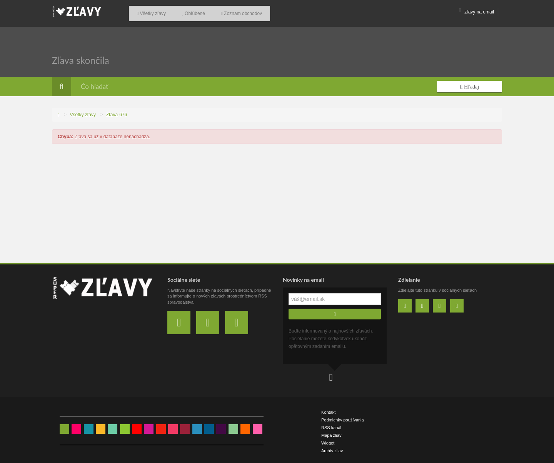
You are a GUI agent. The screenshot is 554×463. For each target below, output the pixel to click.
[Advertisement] (277, 202)
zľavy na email (476, 12)
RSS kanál (331, 424)
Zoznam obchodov (230, 12)
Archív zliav (332, 447)
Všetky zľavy (149, 12)
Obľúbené (186, 12)
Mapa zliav (331, 432)
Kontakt (328, 409)
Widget (327, 440)
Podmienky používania (342, 417)
